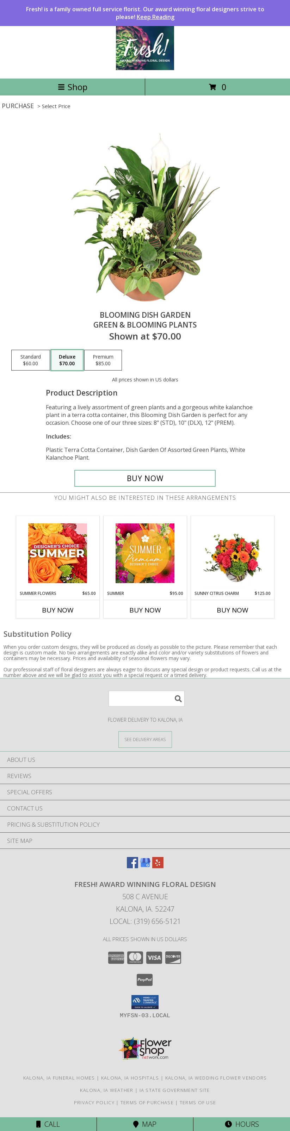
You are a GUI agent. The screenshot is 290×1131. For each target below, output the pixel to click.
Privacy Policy (94, 1102)
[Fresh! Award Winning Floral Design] (145, 68)
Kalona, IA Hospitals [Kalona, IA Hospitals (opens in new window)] (130, 1078)
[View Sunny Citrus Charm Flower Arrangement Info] (232, 553)
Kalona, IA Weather (106, 1090)
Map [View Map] (144, 1124)
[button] (145, 1002)
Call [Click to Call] (48, 1124)
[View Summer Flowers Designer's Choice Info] (57, 553)
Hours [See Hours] (242, 1124)
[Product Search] (147, 699)
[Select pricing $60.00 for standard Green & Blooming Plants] (31, 360)
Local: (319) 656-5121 (145, 921)
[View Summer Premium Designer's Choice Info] (145, 553)
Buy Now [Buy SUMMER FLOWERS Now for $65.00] (58, 610)
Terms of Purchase (147, 1102)
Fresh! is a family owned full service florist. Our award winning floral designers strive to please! (145, 13)
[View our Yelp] (157, 866)
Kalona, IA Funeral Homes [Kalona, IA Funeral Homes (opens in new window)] (59, 1078)
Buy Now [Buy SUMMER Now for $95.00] (145, 610)
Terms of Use (198, 1102)
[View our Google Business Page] (145, 866)
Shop (72, 87)
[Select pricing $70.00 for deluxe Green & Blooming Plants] (67, 360)
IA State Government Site (175, 1090)
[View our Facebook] (132, 866)
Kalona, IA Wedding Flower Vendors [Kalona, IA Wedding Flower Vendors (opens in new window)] (216, 1078)
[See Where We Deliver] (145, 739)
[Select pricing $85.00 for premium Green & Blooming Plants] (103, 360)
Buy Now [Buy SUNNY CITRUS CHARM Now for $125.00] (232, 610)
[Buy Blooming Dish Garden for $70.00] (145, 478)
